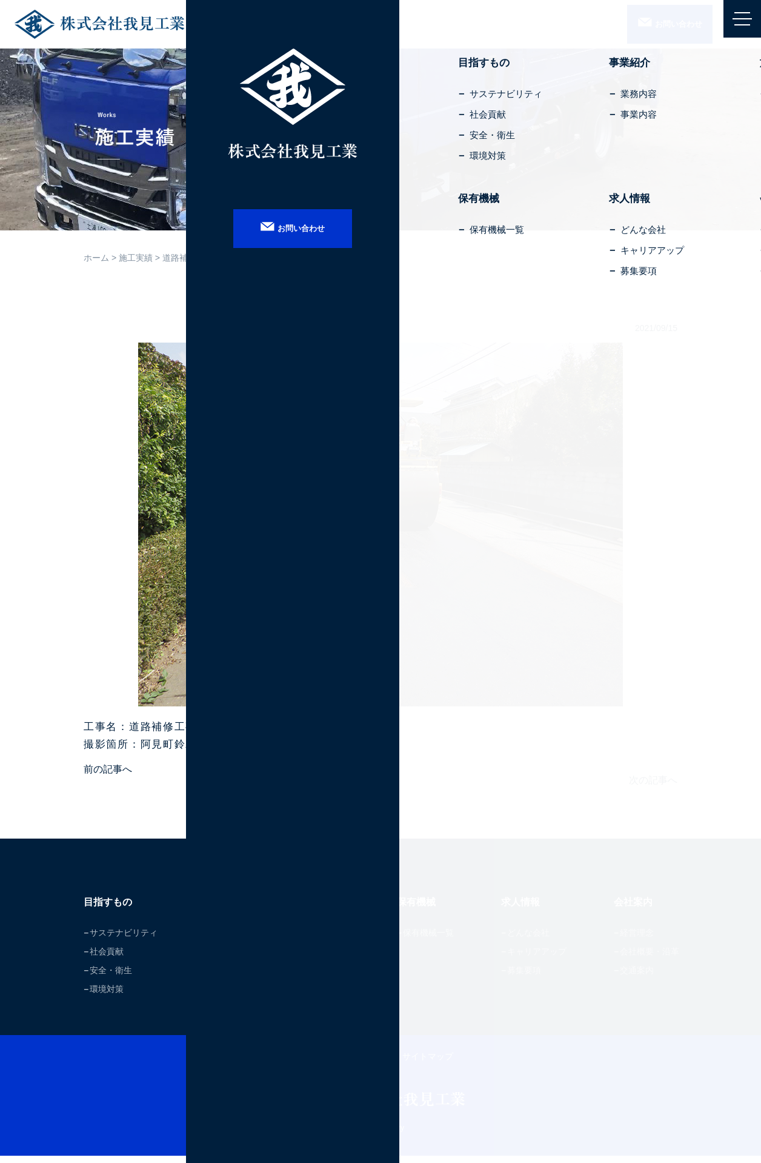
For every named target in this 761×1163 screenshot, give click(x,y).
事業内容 (227, 959)
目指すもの (112, 908)
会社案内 (637, 908)
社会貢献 (107, 959)
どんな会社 (529, 940)
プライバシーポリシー (350, 1063)
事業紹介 (227, 908)
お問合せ (659, 25)
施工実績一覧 (327, 940)
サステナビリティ (124, 940)
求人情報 (525, 908)
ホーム (96, 258)
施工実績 (136, 258)
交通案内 (637, 977)
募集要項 (525, 977)
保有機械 (422, 908)
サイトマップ (427, 1063)
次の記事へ (653, 779)
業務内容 (227, 940)
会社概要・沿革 (649, 959)
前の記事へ (108, 768)
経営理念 (637, 940)
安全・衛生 (111, 977)
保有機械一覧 (430, 940)
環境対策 (107, 996)
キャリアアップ (538, 959)
